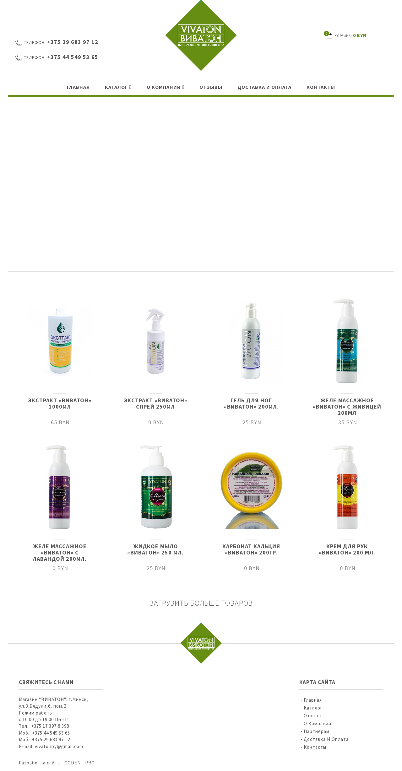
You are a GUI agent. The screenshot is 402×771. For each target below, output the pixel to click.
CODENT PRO (79, 763)
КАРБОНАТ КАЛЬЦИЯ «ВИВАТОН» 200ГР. (251, 549)
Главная (78, 87)
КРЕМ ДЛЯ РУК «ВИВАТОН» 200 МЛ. (347, 549)
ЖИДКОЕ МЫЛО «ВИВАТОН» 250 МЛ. (155, 549)
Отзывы (210, 87)
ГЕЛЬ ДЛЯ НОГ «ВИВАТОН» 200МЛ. (251, 403)
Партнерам (316, 731)
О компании (164, 87)
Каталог (116, 87)
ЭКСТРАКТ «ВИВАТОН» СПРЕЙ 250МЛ (155, 403)
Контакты (321, 87)
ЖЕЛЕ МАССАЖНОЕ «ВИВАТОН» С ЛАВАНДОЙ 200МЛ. (60, 552)
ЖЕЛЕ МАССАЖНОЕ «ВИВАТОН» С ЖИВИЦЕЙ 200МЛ (347, 406)
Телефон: (35, 42)
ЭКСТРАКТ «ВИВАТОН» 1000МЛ (59, 403)
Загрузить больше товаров (201, 603)
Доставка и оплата (264, 87)
